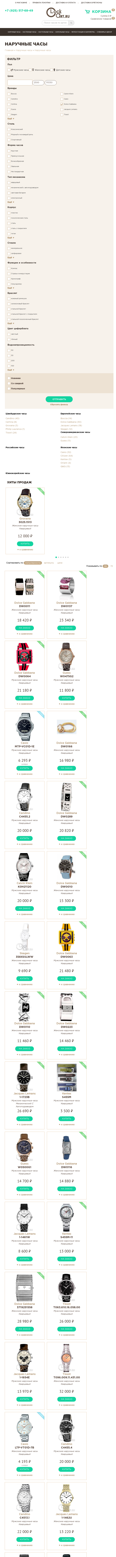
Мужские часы (18, 69)
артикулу (49, 563)
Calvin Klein (68, 94)
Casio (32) (66, 452)
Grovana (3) (12, 426)
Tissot (66, 114)
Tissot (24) (11, 433)
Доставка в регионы (91, 3)
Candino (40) (12, 418)
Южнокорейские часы (18, 473)
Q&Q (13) (65, 466)
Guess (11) (66, 441)
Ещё (11, 118)
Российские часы (15, 447)
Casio (66, 99)
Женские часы (39, 69)
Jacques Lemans (70, 109)
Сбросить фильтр (59, 404)
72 (111, 566)
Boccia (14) (66, 418)
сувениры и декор (104, 32)
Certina (14, 104)
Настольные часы (45, 32)
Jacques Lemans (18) (71, 426)
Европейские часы (71, 414)
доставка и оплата (66, 3)
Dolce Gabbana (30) (71, 422)
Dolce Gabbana (70, 104)
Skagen (14, 114)
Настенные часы (29, 32)
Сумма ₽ (106, 16)
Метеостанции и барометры (83, 32)
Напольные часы (62, 32)
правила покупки (41, 3)
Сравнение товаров (101, 19)
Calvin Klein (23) (69, 437)
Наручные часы (14, 32)
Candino (14, 99)
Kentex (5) (66, 459)
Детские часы (60, 69)
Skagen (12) (66, 429)
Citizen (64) (67, 456)
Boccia (13, 94)
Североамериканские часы (75, 432)
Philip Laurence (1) (15, 429)
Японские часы (69, 447)
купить (29, 544)
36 (105, 566)
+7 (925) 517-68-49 (19, 10)
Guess (13, 109)
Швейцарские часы (16, 414)
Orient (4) (66, 463)
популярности (32, 563)
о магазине (21, 3)
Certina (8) (11, 422)
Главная (9, 50)
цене (59, 563)
